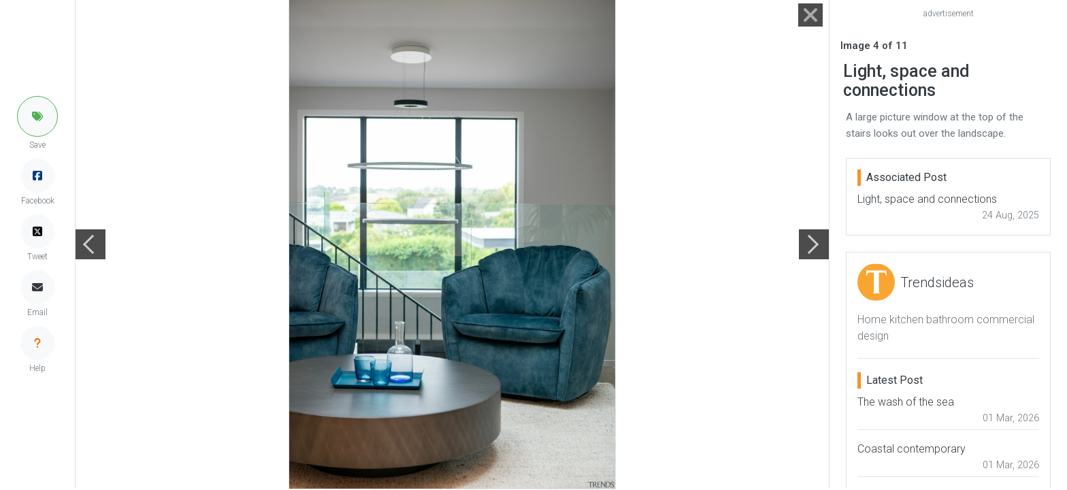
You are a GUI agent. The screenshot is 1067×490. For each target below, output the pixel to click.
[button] (37, 116)
